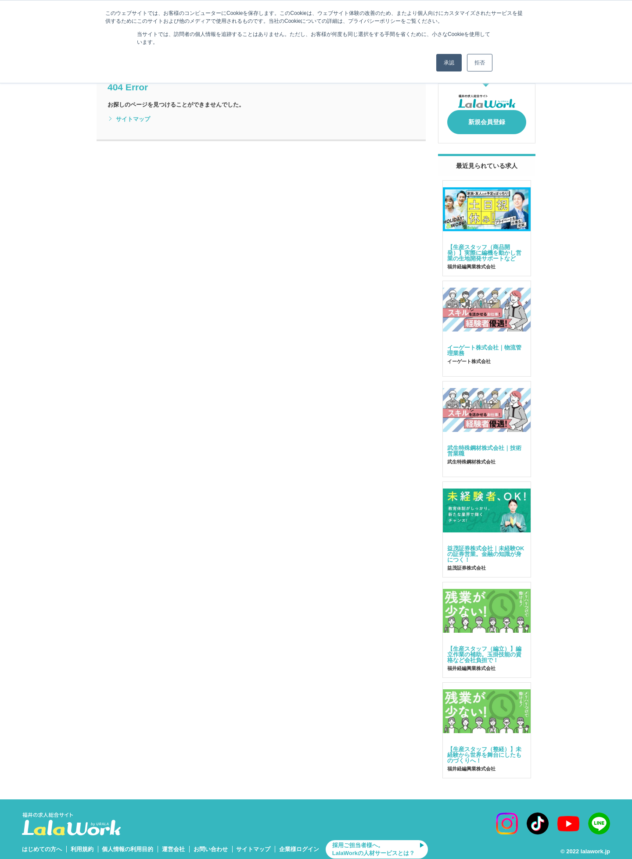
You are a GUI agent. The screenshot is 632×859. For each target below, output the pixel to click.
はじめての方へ (42, 844)
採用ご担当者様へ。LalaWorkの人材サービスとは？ (373, 844)
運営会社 (173, 844)
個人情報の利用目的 (127, 844)
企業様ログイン (299, 844)
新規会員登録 (486, 119)
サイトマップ (129, 119)
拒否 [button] (479, 63)
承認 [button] (449, 63)
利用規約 (82, 844)
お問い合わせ (211, 844)
